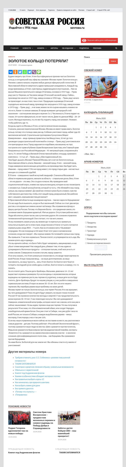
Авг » (92, 154)
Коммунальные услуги (97, 239)
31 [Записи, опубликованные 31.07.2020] (105, 147)
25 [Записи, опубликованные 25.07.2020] (110, 142)
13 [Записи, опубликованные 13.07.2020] (86, 137)
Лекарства (91, 227)
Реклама (81, 10)
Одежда (90, 235)
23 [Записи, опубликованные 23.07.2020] (101, 142)
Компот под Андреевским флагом (30, 373)
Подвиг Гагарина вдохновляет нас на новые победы (18, 431)
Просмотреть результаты (101, 254)
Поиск (87, 57)
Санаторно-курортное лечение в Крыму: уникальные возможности (44, 367)
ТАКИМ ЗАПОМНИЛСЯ (25, 364)
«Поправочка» (21, 394)
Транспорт (91, 231)
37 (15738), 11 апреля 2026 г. (93, 100)
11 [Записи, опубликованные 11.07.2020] (110, 132)
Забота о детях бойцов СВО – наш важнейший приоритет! (67, 432)
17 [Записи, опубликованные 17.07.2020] (105, 137)
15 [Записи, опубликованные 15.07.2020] (96, 137)
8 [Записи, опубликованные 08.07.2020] (96, 132)
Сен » (87, 199)
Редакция (31, 10)
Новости (27, 48)
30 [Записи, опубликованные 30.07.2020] (101, 147)
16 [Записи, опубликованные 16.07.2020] (101, 137)
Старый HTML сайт (103, 10)
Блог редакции (41, 10)
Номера (40, 48)
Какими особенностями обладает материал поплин (37, 376)
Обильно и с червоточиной (27, 370)
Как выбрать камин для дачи (27, 385)
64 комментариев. (25, 65)
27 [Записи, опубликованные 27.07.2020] (86, 147)
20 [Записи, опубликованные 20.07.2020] (86, 142)
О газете (23, 10)
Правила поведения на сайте (66, 10)
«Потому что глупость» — (26, 391)
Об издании (67, 48)
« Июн (86, 154)
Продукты (91, 222)
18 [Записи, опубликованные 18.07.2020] (110, 137)
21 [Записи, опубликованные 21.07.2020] (91, 142)
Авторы (54, 48)
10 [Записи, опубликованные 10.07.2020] (105, 132)
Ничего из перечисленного (98, 243)
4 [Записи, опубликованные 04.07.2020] (110, 127)
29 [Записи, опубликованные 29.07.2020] (96, 147)
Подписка (51, 10)
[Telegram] (29, 72)
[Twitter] (20, 72)
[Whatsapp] (25, 72)
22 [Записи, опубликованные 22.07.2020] (96, 142)
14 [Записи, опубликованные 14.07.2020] (91, 137)
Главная (14, 48)
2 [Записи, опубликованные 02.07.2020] (100, 127)
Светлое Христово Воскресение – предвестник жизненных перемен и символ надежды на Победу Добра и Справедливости (44, 420)
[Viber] (34, 72)
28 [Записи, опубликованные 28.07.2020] (91, 147)
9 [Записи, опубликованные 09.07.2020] (100, 132)
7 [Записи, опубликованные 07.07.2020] (91, 132)
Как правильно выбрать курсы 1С (29, 379)
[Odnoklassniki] (15, 72)
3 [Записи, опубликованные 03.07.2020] (105, 127)
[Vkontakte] (11, 72)
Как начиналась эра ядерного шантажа (32, 382)
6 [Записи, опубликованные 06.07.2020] (86, 132)
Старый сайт (90, 10)
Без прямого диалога (24, 388)
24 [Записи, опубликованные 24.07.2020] (105, 142)
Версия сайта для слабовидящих (99, 40)
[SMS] (39, 72)
